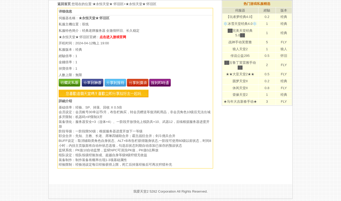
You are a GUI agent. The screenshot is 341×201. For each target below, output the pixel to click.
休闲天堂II (240, 88)
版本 (283, 10)
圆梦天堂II (240, 81)
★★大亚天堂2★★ (240, 74)
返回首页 (64, 4)
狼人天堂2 (240, 49)
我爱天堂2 (140, 191)
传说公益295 (239, 56)
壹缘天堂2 (240, 95)
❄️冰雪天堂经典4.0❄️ (240, 24)
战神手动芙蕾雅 (240, 42)
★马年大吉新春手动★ (240, 101)
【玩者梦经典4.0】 (240, 17)
